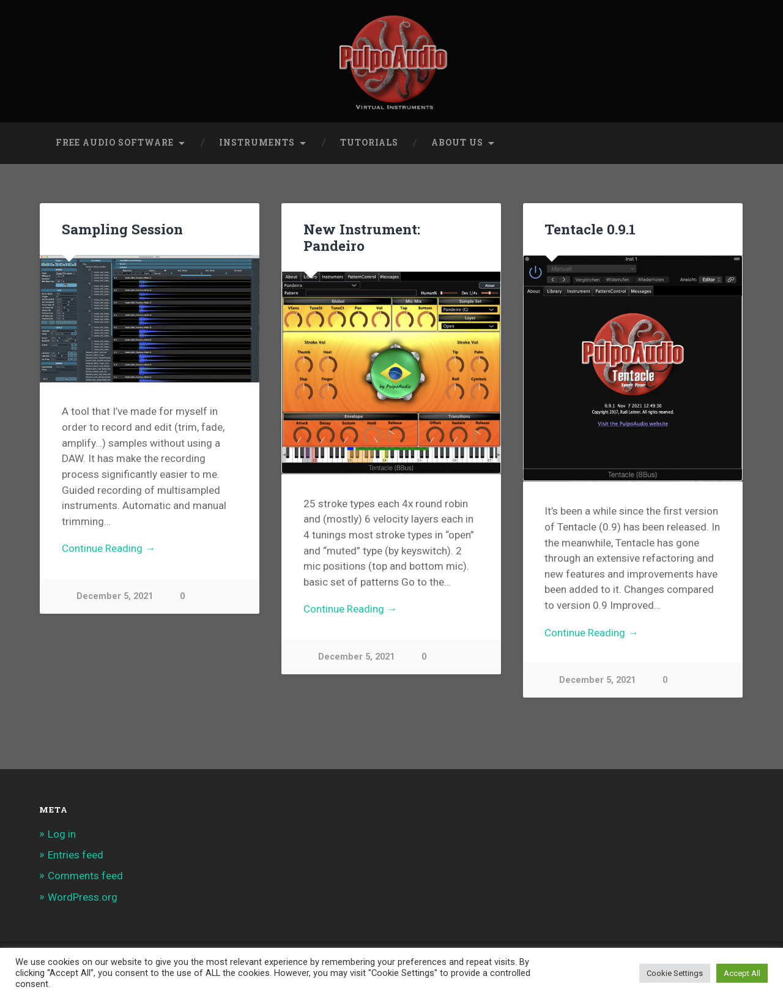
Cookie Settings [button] (675, 973)
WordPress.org (82, 897)
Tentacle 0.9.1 (590, 229)
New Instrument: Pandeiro (361, 237)
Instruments (257, 142)
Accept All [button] (742, 973)
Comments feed (85, 876)
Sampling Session (122, 229)
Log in (62, 834)
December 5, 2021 (114, 596)
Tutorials (369, 142)
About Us (457, 142)
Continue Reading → (108, 548)
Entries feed (75, 855)
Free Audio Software (115, 142)
